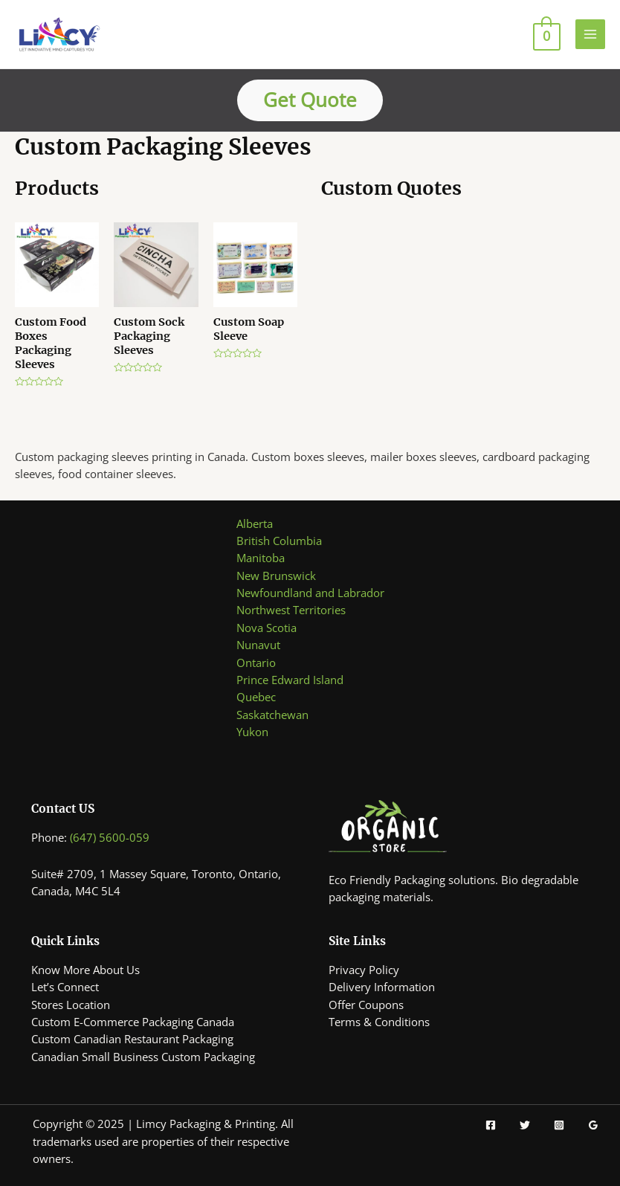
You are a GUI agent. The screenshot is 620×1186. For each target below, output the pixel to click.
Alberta (254, 523)
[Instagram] (559, 1125)
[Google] (593, 1125)
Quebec (256, 696)
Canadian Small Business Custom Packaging (143, 1056)
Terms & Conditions (379, 1021)
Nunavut (258, 644)
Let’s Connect (65, 986)
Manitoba (260, 557)
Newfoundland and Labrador (310, 592)
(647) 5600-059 (109, 837)
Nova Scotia (266, 627)
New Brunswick (276, 575)
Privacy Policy (364, 969)
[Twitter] (525, 1125)
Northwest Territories (291, 609)
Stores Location (70, 1004)
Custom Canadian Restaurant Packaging (132, 1038)
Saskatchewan (272, 714)
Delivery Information (382, 986)
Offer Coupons (366, 1004)
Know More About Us (85, 969)
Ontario (256, 662)
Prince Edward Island (289, 679)
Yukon (252, 731)
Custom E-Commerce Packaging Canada (132, 1021)
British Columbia (279, 540)
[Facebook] (490, 1125)
